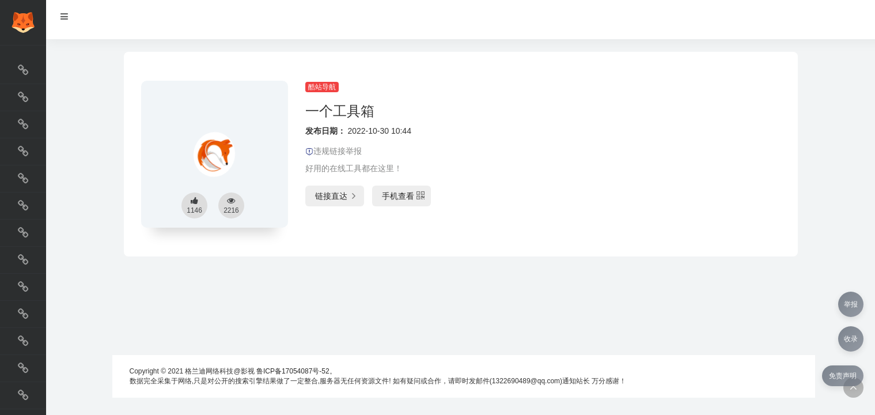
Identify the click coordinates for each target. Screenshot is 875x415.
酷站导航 (322, 87)
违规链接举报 (333, 151)
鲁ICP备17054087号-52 (292, 371)
